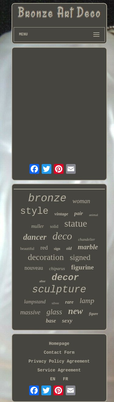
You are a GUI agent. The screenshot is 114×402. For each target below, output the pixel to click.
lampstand (35, 302)
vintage (61, 213)
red (44, 247)
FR (65, 379)
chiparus (57, 268)
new (75, 311)
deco (62, 236)
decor (65, 277)
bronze (47, 198)
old (69, 248)
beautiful (27, 248)
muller (37, 226)
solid (54, 226)
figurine (82, 267)
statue (75, 223)
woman (81, 201)
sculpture (59, 289)
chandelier (86, 239)
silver (55, 303)
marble (88, 247)
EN (52, 379)
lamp (87, 301)
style (34, 211)
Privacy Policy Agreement (59, 361)
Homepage (59, 343)
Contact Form (59, 352)
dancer (35, 237)
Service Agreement (59, 370)
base (51, 321)
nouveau (33, 268)
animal (93, 215)
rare (69, 302)
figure (93, 314)
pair (78, 213)
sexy (67, 320)
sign (57, 249)
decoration (46, 257)
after (42, 281)
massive (30, 312)
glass (54, 312)
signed (80, 257)
